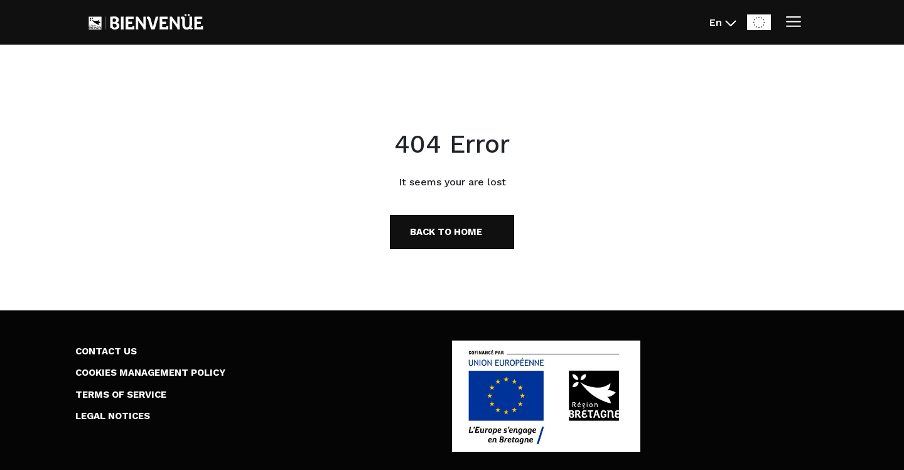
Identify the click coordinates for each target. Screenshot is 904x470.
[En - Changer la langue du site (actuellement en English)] (723, 22)
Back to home (446, 232)
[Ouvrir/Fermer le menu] (793, 22)
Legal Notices (112, 416)
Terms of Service (120, 394)
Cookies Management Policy (150, 372)
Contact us (106, 351)
